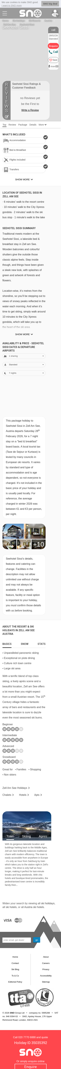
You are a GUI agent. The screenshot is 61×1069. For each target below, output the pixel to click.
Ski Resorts (35, 20)
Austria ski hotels (34, 907)
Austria (48, 20)
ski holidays (47, 903)
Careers (46, 963)
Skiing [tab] (26, 836)
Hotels (22, 794)
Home (5, 20)
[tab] (7, 643)
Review (12, 124)
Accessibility (46, 975)
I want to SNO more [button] (12, 5)
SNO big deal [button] (50, 3)
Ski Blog (15, 969)
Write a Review (30, 110)
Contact (15, 963)
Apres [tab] (43, 836)
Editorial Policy (15, 982)
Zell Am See (9, 24)
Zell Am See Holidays (14, 788)
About (46, 957)
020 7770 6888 (27, 1037)
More (43, 124)
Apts (36, 794)
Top (4, 124)
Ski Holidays (19, 20)
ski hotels (11, 907)
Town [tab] (10, 836)
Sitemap (46, 982)
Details (32, 124)
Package (22, 124)
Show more (22, 334)
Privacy (45, 969)
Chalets (6, 794)
